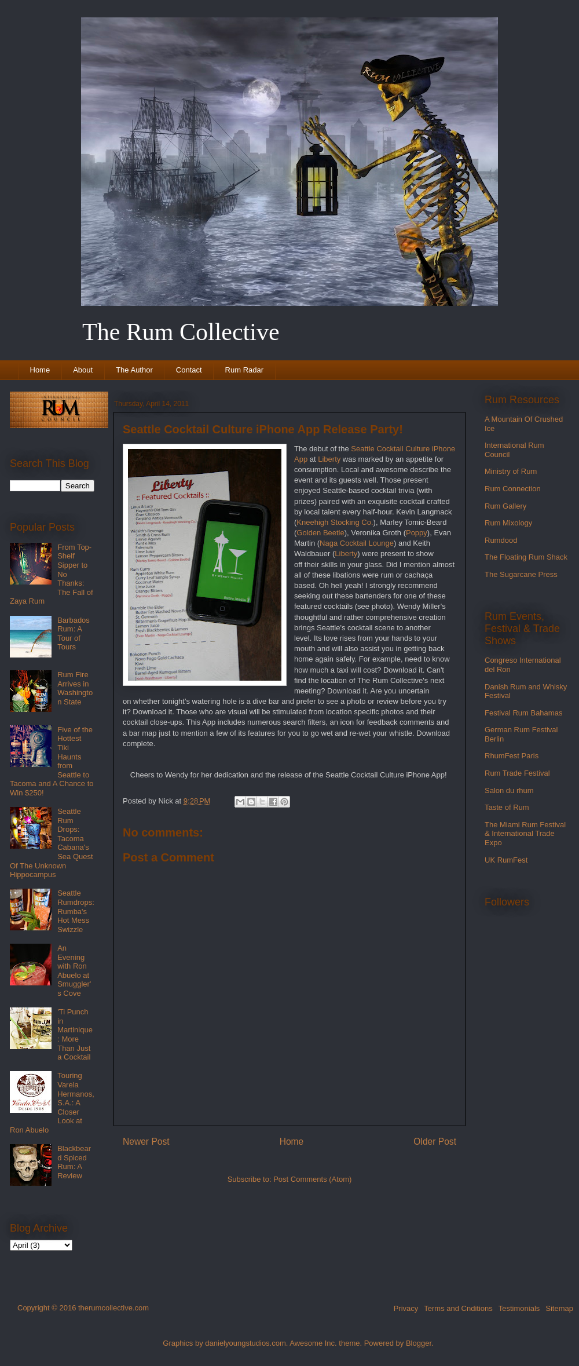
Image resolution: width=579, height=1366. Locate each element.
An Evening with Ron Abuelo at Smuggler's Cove (74, 971)
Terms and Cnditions (458, 1308)
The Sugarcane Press (521, 574)
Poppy (416, 532)
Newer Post (146, 1141)
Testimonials (519, 1308)
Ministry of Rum (511, 471)
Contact (189, 370)
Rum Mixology (508, 522)
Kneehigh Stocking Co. (334, 522)
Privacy (406, 1308)
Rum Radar (244, 370)
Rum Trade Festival (517, 773)
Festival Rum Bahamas (523, 712)
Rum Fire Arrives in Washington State (75, 688)
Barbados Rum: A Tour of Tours (73, 634)
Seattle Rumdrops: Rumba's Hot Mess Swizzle (75, 911)
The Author (134, 370)
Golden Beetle (320, 532)
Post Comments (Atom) (312, 1179)
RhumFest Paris (511, 755)
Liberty (329, 459)
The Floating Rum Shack (526, 557)
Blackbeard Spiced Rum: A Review (74, 1162)
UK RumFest (506, 860)
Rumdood (501, 540)
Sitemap (559, 1308)
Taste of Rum (507, 807)
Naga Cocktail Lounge (357, 543)
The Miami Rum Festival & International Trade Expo (525, 833)
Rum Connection (513, 488)
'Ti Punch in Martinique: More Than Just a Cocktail (75, 1034)
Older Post (434, 1141)
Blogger (418, 1343)
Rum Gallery (505, 506)
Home (40, 370)
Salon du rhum (509, 790)
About (83, 370)
